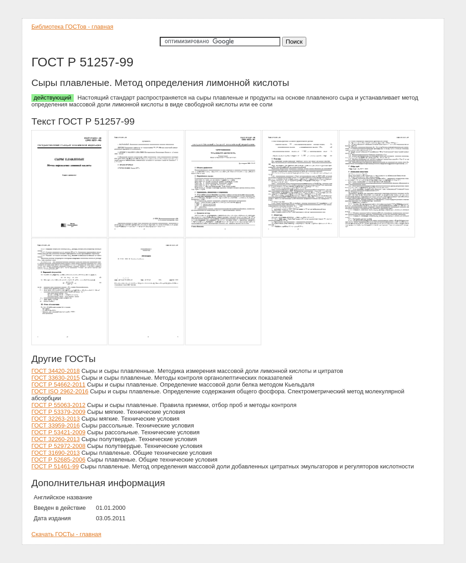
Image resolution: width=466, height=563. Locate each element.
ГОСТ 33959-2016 (55, 425)
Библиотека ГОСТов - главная (72, 26)
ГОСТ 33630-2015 (55, 377)
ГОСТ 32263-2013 (55, 418)
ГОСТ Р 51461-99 (55, 466)
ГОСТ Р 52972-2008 (58, 445)
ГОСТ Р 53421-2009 (58, 432)
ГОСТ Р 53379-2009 (58, 411)
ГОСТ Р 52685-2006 (58, 459)
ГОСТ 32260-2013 (55, 439)
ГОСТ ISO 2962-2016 (59, 391)
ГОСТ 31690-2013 (55, 452)
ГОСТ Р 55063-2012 (58, 405)
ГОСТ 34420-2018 (55, 370)
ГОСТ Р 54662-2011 (58, 384)
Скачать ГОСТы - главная (66, 534)
